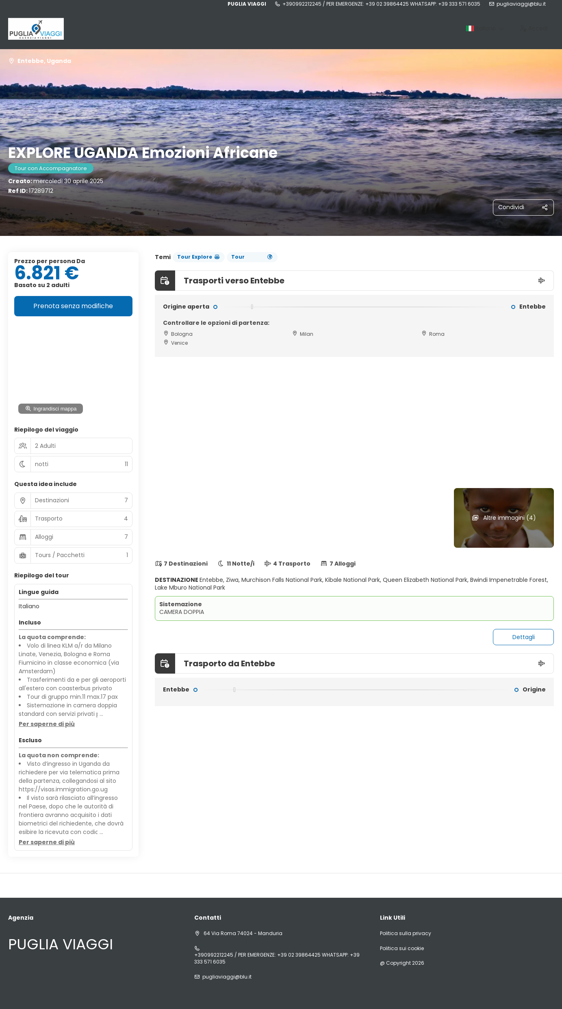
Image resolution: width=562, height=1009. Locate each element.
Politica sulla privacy (405, 933)
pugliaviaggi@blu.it (521, 4)
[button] (47, 724)
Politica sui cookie (402, 948)
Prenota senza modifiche (73, 306)
